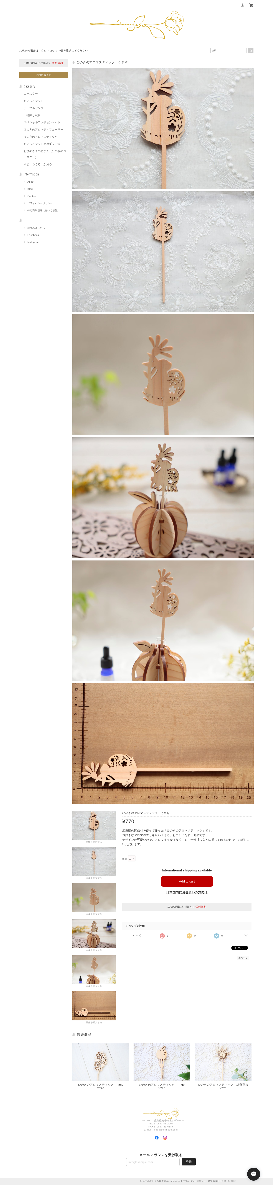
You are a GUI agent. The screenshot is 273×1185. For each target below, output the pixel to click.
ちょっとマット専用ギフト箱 (42, 143)
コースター (31, 93)
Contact (32, 196)
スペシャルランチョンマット (42, 122)
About (30, 181)
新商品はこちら (36, 227)
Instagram (33, 242)
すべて (136, 935)
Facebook (33, 235)
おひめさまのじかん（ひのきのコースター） (45, 154)
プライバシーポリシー (40, 203)
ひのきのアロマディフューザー (43, 129)
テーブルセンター (35, 108)
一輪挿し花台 (32, 115)
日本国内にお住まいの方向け (187, 892)
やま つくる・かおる (38, 164)
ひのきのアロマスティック (41, 136)
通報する (243, 958)
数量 (124, 859)
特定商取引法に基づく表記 (42, 210)
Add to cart (187, 881)
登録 (189, 1161)
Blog (30, 189)
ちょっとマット (33, 100)
